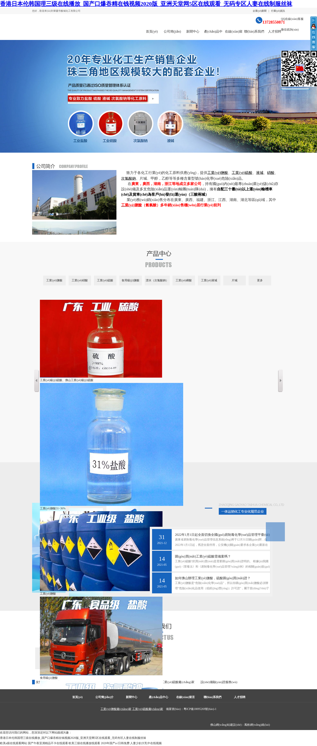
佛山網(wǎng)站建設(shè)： (227, 724)
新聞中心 (192, 31)
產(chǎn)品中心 (213, 35)
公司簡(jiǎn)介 (172, 35)
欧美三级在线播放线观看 (84, 743)
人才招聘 (274, 31)
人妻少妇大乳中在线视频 (146, 743)
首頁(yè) (152, 31)
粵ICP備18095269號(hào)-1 (200, 709)
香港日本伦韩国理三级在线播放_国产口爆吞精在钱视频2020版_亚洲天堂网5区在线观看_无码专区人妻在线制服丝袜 (146, 4)
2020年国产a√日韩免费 (115, 743)
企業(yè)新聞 (259, 10)
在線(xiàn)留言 (234, 35)
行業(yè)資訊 (278, 10)
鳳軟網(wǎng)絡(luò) (257, 724)
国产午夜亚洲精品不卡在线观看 (48, 743)
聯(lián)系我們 (254, 31)
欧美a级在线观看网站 (13, 743)
